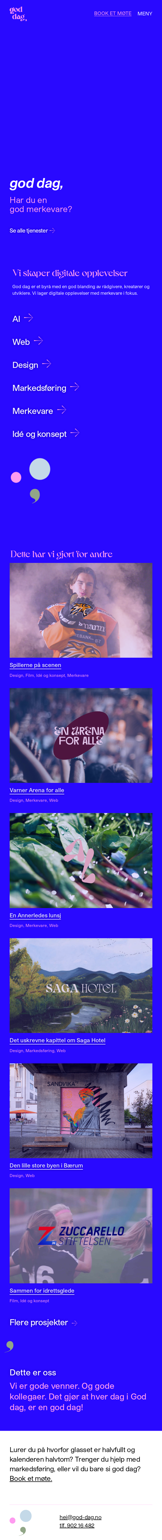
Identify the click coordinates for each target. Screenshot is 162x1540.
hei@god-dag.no (80, 1517)
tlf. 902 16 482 (77, 1525)
